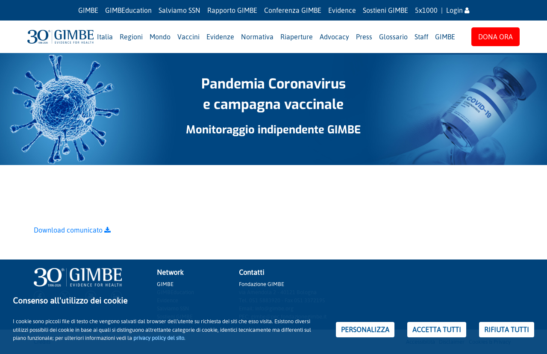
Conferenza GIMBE (292, 10)
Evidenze (220, 36)
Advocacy (334, 36)
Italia (105, 36)
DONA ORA (495, 36)
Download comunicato (72, 230)
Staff (421, 36)
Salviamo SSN (179, 10)
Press (364, 36)
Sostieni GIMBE (385, 10)
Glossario (393, 36)
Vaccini (188, 36)
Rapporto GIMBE (232, 10)
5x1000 (426, 10)
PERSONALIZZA (365, 329)
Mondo (160, 36)
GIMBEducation (128, 10)
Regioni (131, 36)
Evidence (342, 10)
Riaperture (296, 36)
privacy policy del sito (158, 337)
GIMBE (88, 10)
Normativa (257, 36)
